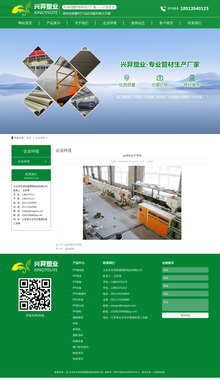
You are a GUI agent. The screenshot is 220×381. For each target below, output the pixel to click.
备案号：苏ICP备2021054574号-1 (122, 372)
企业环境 (110, 23)
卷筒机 (77, 329)
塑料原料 (78, 335)
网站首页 (25, 23)
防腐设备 (78, 341)
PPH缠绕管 (79, 293)
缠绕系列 (78, 317)
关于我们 (81, 23)
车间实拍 (69, 248)
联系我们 (195, 23)
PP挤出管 (78, 305)
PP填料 (77, 311)
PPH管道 (78, 299)
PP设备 (77, 287)
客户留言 (166, 23)
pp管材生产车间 (73, 244)
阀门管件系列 (80, 347)
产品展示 (53, 23)
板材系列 (78, 353)
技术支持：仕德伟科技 (153, 372)
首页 (29, 137)
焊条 (75, 323)
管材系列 (78, 358)
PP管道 (77, 276)
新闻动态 (138, 23)
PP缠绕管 (78, 270)
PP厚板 (77, 282)
